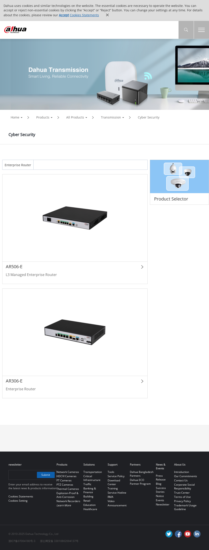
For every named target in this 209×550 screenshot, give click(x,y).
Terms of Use (182, 497)
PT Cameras (64, 480)
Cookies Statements (84, 15)
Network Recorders (68, 501)
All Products (75, 117)
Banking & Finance (89, 490)
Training (113, 488)
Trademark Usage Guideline (185, 507)
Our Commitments (185, 476)
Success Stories (161, 490)
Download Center (114, 482)
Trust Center (182, 493)
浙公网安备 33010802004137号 (59, 541)
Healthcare (90, 509)
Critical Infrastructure (91, 478)
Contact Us (181, 480)
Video (111, 501)
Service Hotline (117, 493)
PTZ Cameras (64, 485)
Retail (86, 501)
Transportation (92, 472)
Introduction (181, 472)
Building (88, 496)
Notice (160, 496)
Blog (158, 484)
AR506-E (14, 267)
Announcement (117, 505)
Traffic (87, 484)
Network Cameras (67, 472)
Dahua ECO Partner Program (140, 482)
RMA (110, 497)
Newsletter (162, 504)
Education (89, 505)
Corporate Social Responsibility (184, 486)
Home (15, 117)
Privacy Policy (182, 501)
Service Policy (116, 476)
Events (160, 500)
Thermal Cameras (67, 489)
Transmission (111, 117)
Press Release (161, 477)
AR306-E (14, 381)
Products (42, 117)
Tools (111, 472)
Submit (45, 475)
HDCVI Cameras (66, 476)
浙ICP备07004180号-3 (21, 541)
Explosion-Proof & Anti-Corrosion (67, 495)
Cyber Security (148, 117)
